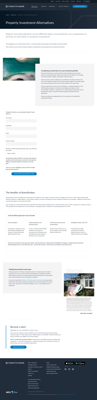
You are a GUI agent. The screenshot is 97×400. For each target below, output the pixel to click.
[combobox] (19, 153)
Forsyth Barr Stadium (52, 373)
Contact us (31, 373)
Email (7, 133)
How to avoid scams (33, 383)
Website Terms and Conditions (63, 394)
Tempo (48, 362)
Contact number (10, 141)
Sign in (86, 1)
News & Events (65, 1)
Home (7, 15)
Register (79, 1)
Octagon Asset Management (53, 369)
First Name (9, 118)
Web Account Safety (33, 385)
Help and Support (32, 381)
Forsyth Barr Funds (51, 364)
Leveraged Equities (51, 371)
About (52, 1)
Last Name (9, 125)
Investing (13, 15)
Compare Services (32, 364)
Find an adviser (80, 6)
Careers (30, 375)
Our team (58, 1)
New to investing (32, 362)
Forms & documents (33, 371)
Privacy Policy (73, 394)
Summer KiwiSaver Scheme (53, 367)
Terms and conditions (33, 387)
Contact (73, 1)
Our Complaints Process (34, 379)
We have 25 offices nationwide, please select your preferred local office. (21, 149)
